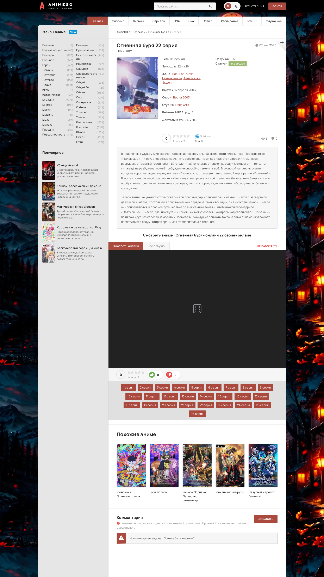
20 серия (168, 405)
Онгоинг (118, 21)
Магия (46, 110)
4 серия (179, 387)
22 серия (206, 405)
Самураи (82, 69)
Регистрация (254, 6)
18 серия (132, 405)
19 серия (150, 405)
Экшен (80, 137)
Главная (97, 21)
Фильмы (138, 21)
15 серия (224, 396)
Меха (45, 119)
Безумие (48, 45)
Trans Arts (182, 105)
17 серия (261, 396)
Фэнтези (82, 127)
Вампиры (48, 55)
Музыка (47, 124)
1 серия (128, 387)
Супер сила (83, 102)
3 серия (162, 387)
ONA (177, 21)
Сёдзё (80, 82)
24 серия (243, 405)
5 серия (196, 387)
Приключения (85, 50)
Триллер (81, 112)
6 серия (213, 387)
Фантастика (84, 122)
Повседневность (53, 134)
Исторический (51, 95)
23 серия (224, 405)
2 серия (145, 387)
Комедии (48, 100)
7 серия (231, 387)
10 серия (133, 396)
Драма (46, 85)
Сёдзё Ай (82, 87)
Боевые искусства (54, 50)
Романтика (83, 64)
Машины (48, 114)
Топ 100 (252, 21)
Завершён (237, 63)
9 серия (265, 387)
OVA (191, 21)
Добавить (265, 519)
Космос (47, 105)
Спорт (80, 97)
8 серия (248, 387)
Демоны (48, 70)
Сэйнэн (81, 107)
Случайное (274, 21)
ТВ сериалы (138, 32)
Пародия (48, 129)
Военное (48, 60)
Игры (45, 90)
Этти (79, 142)
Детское (48, 80)
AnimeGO (122, 32)
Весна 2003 (181, 97)
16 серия (243, 396)
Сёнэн (80, 92)
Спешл (207, 21)
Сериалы (158, 21)
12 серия (170, 396)
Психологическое (86, 57)
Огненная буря (157, 32)
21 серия (187, 405)
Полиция (82, 45)
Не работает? (267, 246)
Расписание (229, 21)
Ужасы (80, 117)
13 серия (188, 396)
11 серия (151, 396)
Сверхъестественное (86, 75)
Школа (80, 132)
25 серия (262, 405)
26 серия (197, 414)
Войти (277, 6)
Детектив (48, 75)
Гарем (46, 65)
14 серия (206, 396)
